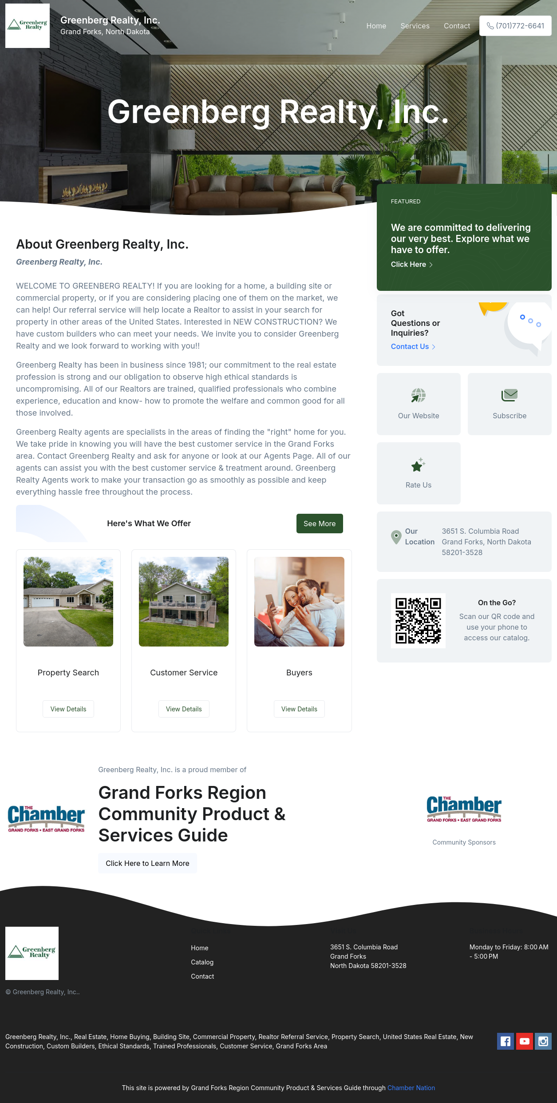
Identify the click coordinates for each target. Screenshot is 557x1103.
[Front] (29, 26)
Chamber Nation (411, 1087)
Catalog (202, 962)
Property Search (68, 672)
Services (415, 25)
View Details (68, 709)
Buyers (299, 672)
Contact (457, 25)
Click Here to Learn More (148, 863)
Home (377, 25)
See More (320, 523)
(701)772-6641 (516, 25)
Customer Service (183, 672)
